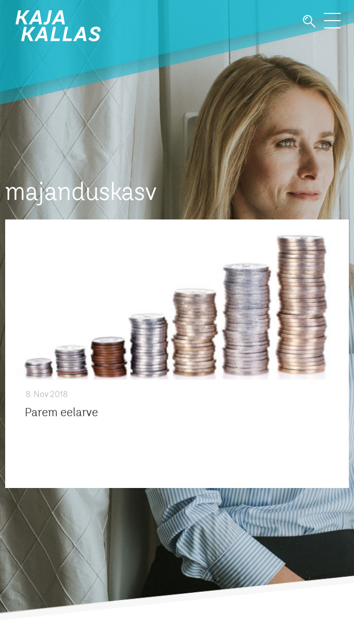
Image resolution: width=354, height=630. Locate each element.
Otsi (309, 21)
